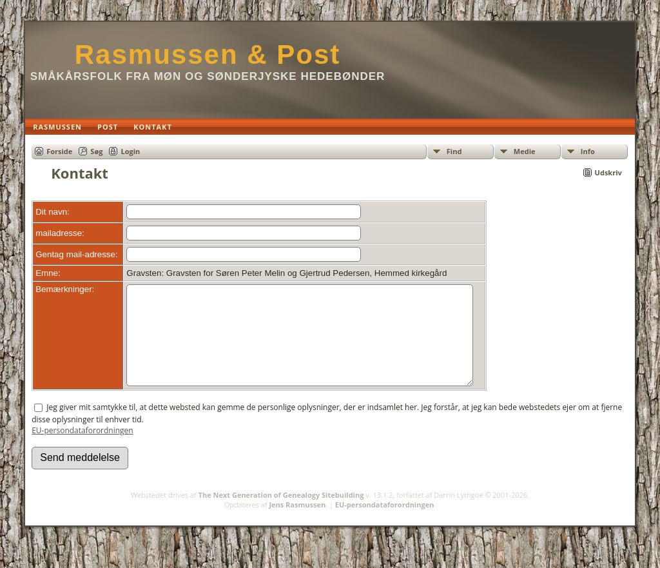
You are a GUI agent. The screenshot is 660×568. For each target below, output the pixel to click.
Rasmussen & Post (207, 54)
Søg (96, 151)
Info (588, 151)
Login (130, 151)
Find (454, 151)
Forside (59, 151)
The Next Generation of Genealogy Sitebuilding (281, 514)
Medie (525, 151)
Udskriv (608, 172)
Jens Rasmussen (297, 524)
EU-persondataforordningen (82, 449)
